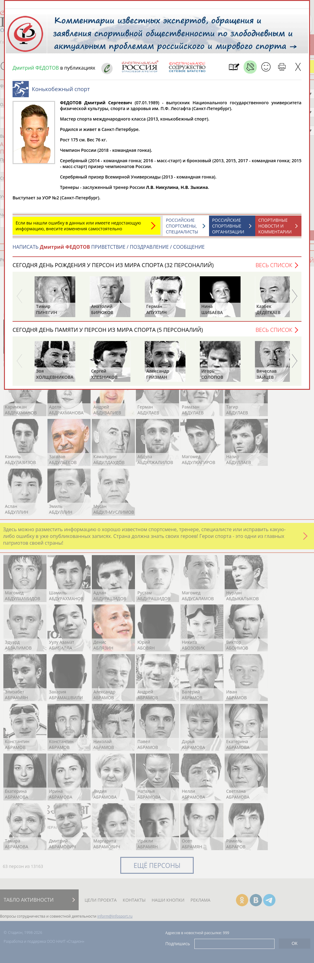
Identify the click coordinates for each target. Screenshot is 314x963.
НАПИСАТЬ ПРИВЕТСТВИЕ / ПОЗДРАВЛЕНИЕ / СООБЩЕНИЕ (109, 250)
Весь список (274, 268)
